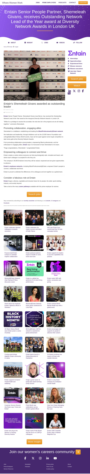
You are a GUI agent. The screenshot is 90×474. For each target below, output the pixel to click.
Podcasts (27, 466)
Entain (10, 46)
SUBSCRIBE (83, 2)
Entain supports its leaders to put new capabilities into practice (55, 254)
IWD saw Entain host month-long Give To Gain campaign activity (54, 229)
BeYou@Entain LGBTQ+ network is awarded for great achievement (33, 330)
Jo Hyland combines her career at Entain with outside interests (54, 356)
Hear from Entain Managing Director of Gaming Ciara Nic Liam (55, 407)
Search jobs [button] (77, 79)
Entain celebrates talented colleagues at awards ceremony (12, 229)
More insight (34, 441)
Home (5, 46)
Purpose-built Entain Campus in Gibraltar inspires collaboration (11, 254)
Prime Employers (8, 466)
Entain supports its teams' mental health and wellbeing (12, 381)
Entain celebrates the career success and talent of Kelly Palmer (34, 229)
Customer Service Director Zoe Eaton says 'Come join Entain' (13, 407)
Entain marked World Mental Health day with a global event (54, 305)
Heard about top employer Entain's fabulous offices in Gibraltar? (13, 305)
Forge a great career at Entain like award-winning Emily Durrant (33, 381)
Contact (70, 466)
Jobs (5, 464)
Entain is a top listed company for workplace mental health (54, 381)
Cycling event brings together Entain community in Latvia (13, 356)
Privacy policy (50, 464)
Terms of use (49, 466)
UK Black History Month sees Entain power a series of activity (13, 330)
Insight (16, 46)
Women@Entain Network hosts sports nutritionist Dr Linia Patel (34, 305)
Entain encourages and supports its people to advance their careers (54, 330)
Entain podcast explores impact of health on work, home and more (33, 254)
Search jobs (34, 194)
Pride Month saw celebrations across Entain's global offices (32, 407)
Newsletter (28, 464)
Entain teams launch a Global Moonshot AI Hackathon (32, 356)
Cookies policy (50, 469)
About (69, 464)
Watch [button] (77, 85)
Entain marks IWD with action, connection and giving (54, 280)
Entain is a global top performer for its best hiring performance (34, 280)
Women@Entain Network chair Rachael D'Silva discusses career (12, 280)
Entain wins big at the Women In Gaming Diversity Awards (11, 432)
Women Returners (8, 469)
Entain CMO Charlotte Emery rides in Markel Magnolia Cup (54, 432)
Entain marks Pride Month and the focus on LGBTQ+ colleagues (34, 432)
